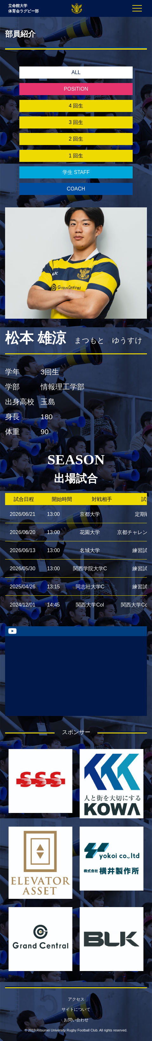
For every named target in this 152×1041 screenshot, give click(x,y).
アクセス (76, 999)
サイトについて (76, 1009)
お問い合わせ (76, 1019)
